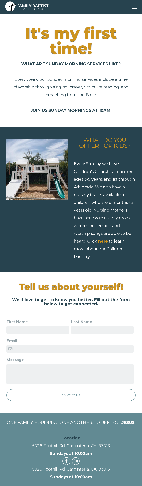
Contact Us (71, 395)
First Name (17, 321)
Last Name (81, 321)
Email (11, 340)
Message (15, 359)
